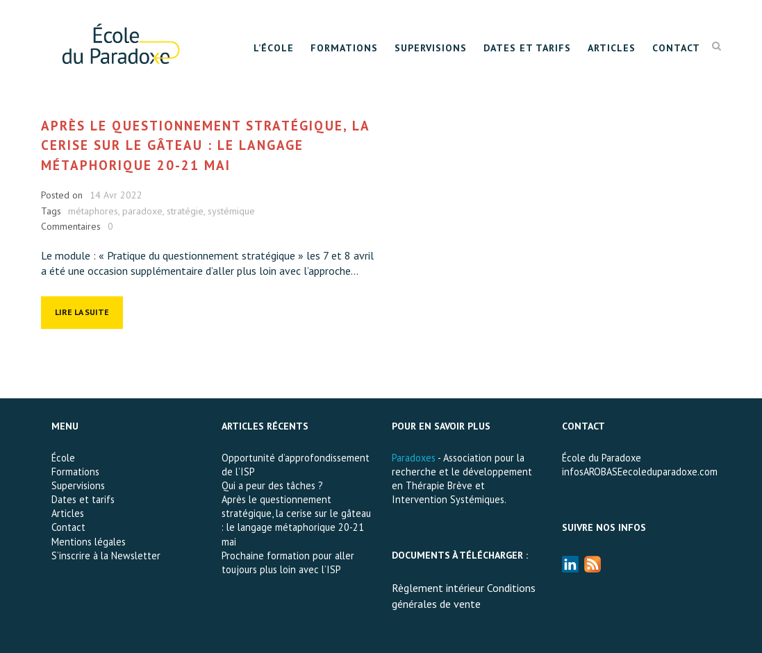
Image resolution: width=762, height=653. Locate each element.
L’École (274, 48)
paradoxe (142, 211)
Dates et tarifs (527, 48)
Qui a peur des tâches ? (272, 485)
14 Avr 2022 (116, 195)
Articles (612, 48)
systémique (231, 211)
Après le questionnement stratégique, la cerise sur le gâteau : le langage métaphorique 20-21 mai (205, 145)
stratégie (185, 211)
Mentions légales (88, 541)
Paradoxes (414, 457)
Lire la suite (82, 312)
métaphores (93, 211)
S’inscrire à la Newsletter (105, 555)
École (63, 457)
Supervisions (431, 48)
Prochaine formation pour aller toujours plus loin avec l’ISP (288, 562)
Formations (344, 48)
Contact (676, 48)
